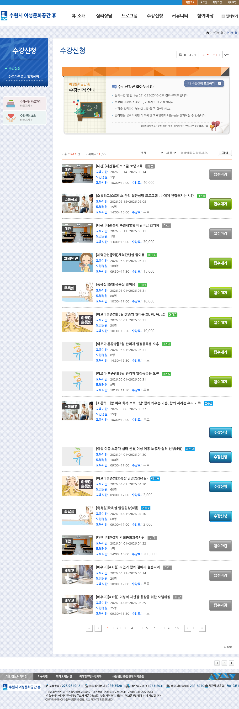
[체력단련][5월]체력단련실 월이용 (122, 255)
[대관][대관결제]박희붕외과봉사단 (122, 537)
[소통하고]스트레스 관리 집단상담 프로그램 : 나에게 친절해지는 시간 (146, 195)
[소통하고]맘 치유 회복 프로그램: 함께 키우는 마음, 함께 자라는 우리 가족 (150, 403)
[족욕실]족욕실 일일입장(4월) (118, 508)
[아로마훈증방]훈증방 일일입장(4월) (123, 478)
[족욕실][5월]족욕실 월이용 (117, 284)
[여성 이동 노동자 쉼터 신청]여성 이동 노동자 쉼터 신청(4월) (141, 448)
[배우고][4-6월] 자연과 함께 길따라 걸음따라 (129, 567)
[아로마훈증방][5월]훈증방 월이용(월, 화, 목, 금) (132, 314)
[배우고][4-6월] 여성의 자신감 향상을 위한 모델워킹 (134, 597)
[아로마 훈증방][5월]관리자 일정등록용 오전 (129, 373)
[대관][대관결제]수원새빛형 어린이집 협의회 (129, 225)
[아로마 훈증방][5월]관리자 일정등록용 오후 (129, 344)
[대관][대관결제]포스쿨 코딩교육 (120, 166)
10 (177, 628)
